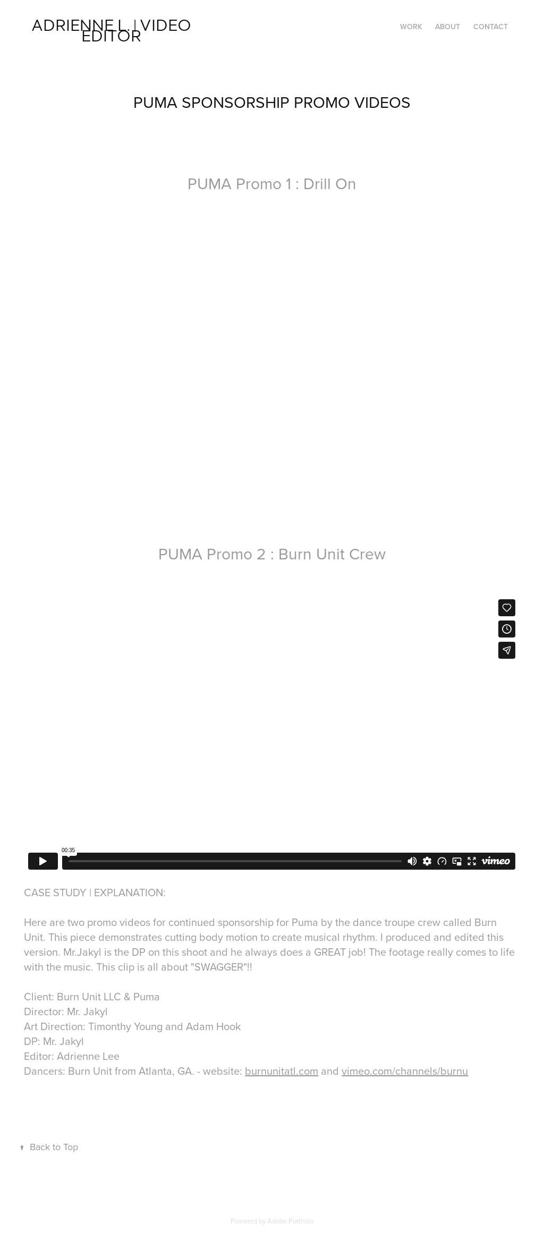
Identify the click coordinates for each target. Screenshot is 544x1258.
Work (411, 26)
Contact (490, 26)
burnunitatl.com (281, 1070)
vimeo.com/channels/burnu (405, 1070)
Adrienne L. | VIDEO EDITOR (113, 29)
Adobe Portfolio (290, 1221)
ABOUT (447, 26)
